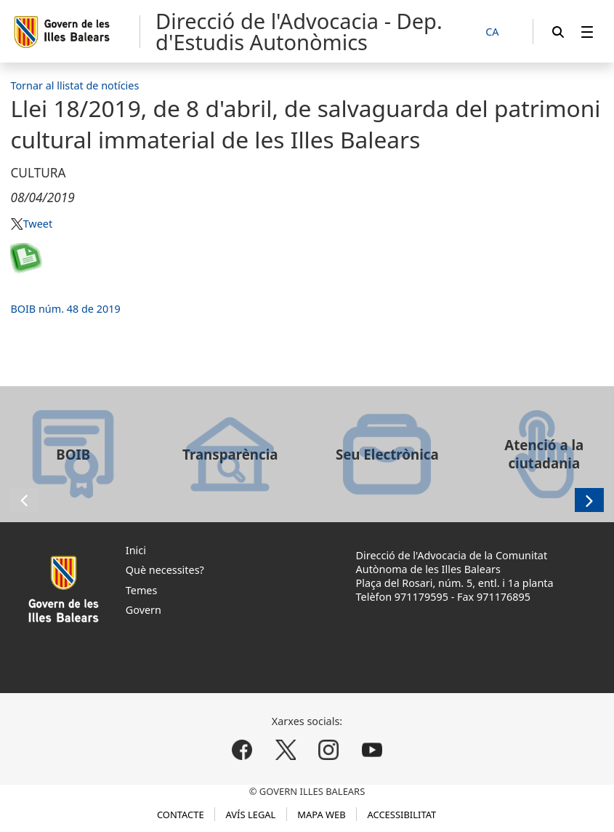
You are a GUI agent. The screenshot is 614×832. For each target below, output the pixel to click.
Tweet (37, 224)
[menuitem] (587, 32)
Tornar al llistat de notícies (74, 85)
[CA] (499, 32)
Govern (143, 610)
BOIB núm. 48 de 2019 (65, 309)
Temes (142, 590)
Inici (136, 550)
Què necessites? (165, 570)
